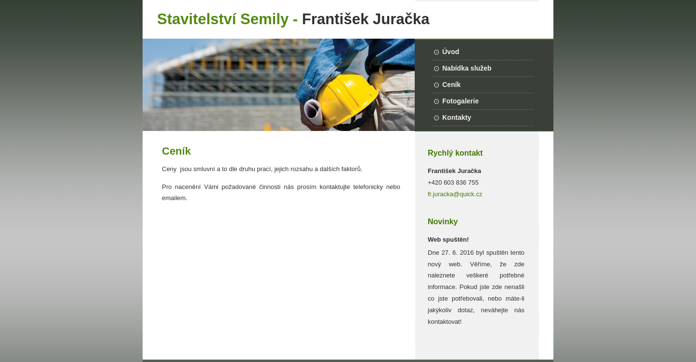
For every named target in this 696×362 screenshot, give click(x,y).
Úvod (450, 52)
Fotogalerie (460, 101)
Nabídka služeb (467, 68)
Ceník (451, 84)
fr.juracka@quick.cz (455, 194)
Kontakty (456, 117)
